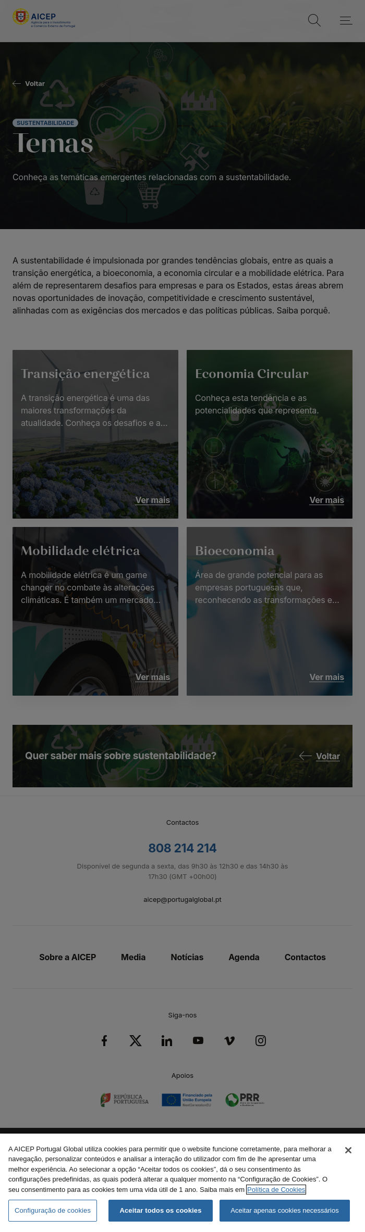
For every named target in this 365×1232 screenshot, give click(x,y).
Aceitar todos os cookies (160, 1210)
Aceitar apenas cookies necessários (284, 1210)
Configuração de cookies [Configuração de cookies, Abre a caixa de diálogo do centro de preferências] (53, 1210)
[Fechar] (348, 1150)
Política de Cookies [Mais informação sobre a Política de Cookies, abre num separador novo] (276, 1189)
